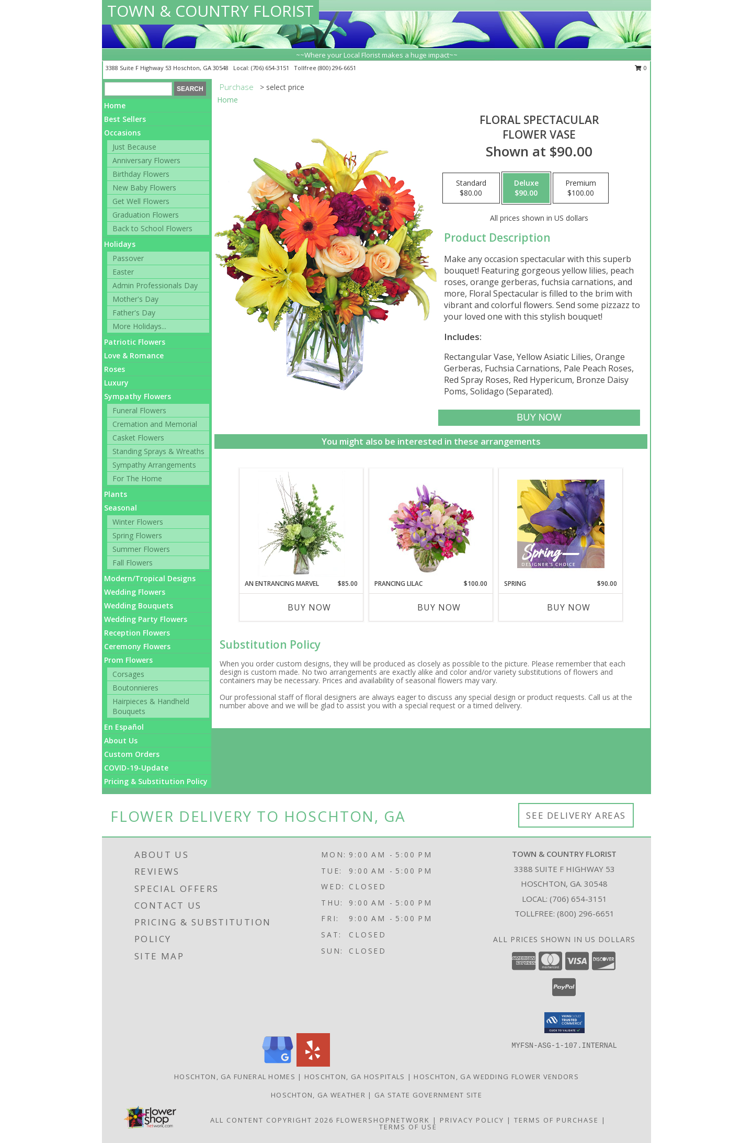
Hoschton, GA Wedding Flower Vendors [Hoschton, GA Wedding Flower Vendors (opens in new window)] (496, 1076)
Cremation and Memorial (154, 424)
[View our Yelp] (313, 1064)
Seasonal (120, 508)
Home (115, 105)
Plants (115, 494)
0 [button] (640, 68)
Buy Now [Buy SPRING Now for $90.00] (568, 607)
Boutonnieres (135, 688)
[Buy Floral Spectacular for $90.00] (539, 418)
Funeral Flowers (139, 410)
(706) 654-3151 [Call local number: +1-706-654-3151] (271, 68)
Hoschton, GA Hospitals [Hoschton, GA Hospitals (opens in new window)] (354, 1076)
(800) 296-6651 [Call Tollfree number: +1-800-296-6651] (585, 913)
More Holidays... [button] (139, 326)
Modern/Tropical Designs (150, 578)
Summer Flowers (141, 549)
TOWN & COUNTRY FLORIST (210, 10)
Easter (123, 272)
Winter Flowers (137, 522)
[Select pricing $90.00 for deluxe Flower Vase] (526, 188)
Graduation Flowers (145, 215)
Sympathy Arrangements (154, 465)
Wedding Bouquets (138, 605)
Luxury (116, 383)
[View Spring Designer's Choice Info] (560, 524)
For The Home (137, 478)
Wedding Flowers (134, 592)
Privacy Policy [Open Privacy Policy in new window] (472, 1120)
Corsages (128, 674)
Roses (114, 369)
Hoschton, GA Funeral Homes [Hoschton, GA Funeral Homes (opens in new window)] (234, 1076)
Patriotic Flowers (134, 342)
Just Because (134, 147)
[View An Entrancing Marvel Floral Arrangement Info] (301, 523)
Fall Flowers (132, 563)
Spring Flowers (137, 535)
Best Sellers (125, 119)
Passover (128, 258)
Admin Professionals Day (155, 285)
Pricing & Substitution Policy (156, 781)
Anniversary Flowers (146, 160)
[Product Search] (138, 89)
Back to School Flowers (152, 228)
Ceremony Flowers (137, 646)
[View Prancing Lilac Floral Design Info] (431, 523)
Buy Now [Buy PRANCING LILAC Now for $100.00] (439, 607)
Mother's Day (135, 299)
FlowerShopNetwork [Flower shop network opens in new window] (383, 1120)
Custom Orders (131, 754)
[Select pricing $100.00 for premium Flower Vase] (580, 188)
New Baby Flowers (144, 188)
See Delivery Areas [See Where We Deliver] (576, 815)
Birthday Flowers (140, 174)
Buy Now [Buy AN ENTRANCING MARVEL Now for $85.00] (309, 607)
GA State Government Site (428, 1095)
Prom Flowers (128, 660)
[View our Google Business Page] (277, 1064)
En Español (124, 727)
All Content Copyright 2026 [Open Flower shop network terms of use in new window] (272, 1120)
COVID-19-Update (136, 768)
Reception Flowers (137, 633)
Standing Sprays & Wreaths (158, 451)
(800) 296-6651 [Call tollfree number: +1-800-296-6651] (337, 68)
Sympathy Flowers (137, 396)
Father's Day (133, 313)
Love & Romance (134, 355)
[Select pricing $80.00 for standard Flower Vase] (471, 188)
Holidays (119, 244)
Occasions (122, 133)
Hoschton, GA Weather (318, 1095)
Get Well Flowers (140, 201)
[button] (564, 1022)
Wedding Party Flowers (145, 619)
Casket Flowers (138, 438)
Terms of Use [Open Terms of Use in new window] (408, 1126)
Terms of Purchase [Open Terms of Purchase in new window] (556, 1120)
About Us (121, 740)
